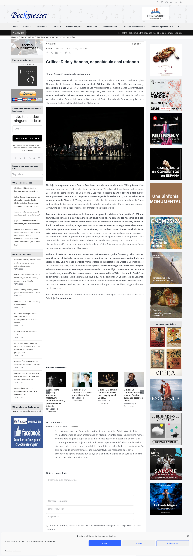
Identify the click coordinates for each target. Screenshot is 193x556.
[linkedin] (176, 2)
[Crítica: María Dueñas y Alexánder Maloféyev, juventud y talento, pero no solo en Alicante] (56, 373)
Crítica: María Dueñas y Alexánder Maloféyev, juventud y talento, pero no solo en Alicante (27, 278)
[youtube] (171, 2)
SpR (50, 48)
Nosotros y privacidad (13, 551)
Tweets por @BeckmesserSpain (26, 411)
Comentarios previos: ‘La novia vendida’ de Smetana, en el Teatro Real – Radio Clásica (27, 232)
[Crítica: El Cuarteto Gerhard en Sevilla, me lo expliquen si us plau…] (108, 373)
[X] (20, 158)
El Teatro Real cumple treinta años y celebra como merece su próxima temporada (27, 263)
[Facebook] (15, 158)
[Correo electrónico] (39, 158)
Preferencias (172, 543)
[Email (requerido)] (90, 508)
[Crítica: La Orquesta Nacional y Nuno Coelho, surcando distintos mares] (134, 373)
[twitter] (162, 2)
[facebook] (157, 2)
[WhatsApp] (30, 158)
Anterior (52, 43)
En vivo (85, 48)
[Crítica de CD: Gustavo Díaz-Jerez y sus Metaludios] (82, 373)
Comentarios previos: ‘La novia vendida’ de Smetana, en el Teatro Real (27, 242)
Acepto (105, 543)
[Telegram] (34, 158)
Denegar (139, 543)
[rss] (181, 2)
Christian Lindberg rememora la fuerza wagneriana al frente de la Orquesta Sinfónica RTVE (26, 376)
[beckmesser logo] (29, 9)
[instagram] (166, 2)
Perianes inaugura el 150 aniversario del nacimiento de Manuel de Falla (25, 391)
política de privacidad (23, 148)
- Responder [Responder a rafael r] (73, 426)
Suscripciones (27, 64)
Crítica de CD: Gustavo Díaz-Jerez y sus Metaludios (82, 392)
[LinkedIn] (25, 158)
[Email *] (27, 128)
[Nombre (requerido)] (90, 501)
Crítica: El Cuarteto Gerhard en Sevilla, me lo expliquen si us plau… (107, 393)
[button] (187, 536)
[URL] (90, 516)
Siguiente (136, 43)
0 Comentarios (52, 410)
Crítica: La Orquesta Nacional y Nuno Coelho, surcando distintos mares (133, 395)
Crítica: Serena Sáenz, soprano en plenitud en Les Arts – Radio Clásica (27, 200)
